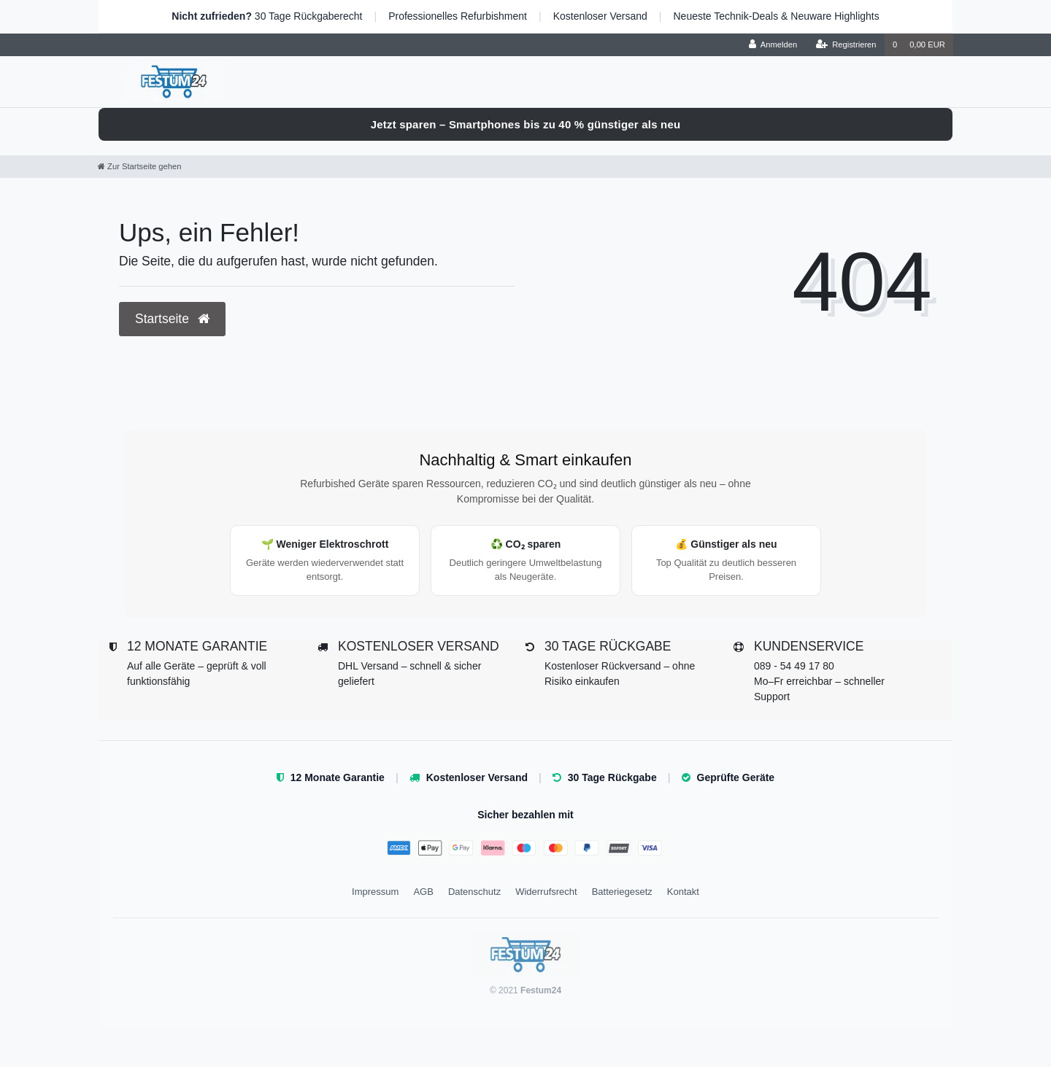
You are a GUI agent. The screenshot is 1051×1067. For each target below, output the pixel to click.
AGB (423, 891)
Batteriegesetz (622, 891)
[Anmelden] (773, 45)
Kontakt (683, 891)
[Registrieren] (845, 45)
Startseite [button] (172, 318)
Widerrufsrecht (546, 891)
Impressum (375, 891)
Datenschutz (474, 891)
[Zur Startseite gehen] (139, 166)
